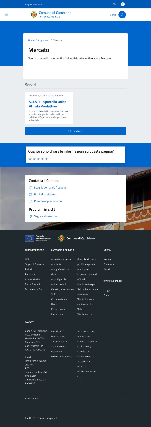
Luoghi (107, 290)
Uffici (27, 259)
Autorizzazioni (58, 284)
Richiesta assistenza (61, 356)
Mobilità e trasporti (87, 284)
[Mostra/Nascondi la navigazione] (6, 14)
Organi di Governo (34, 264)
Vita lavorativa (84, 314)
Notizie (107, 259)
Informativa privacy (87, 341)
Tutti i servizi (75, 131)
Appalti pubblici (59, 279)
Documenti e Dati (34, 289)
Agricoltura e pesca (61, 259)
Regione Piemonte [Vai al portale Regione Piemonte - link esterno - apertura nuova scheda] (33, 4)
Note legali (83, 351)
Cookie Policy (84, 346)
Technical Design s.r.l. (46, 418)
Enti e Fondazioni (34, 284)
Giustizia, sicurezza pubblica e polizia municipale (86, 264)
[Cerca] (122, 14)
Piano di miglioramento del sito (86, 371)
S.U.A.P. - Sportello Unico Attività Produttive (47, 104)
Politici (28, 269)
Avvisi (107, 269)
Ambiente (56, 264)
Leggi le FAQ (57, 331)
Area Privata (31, 398)
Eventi (107, 295)
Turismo (81, 309)
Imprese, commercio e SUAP (46, 95)
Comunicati (109, 264)
